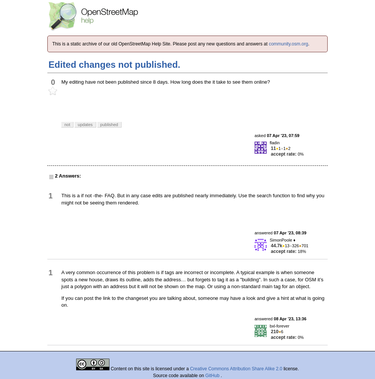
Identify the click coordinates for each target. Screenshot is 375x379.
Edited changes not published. (114, 64)
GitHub (213, 375)
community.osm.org (288, 44)
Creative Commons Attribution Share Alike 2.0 (236, 368)
